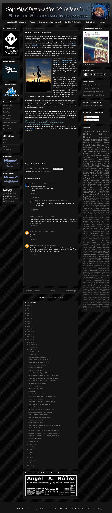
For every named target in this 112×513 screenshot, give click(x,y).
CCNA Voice (94, 232)
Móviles (95, 239)
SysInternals (105, 240)
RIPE (5, 146)
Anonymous (87, 196)
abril (30, 455)
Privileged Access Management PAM (94, 299)
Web (107, 217)
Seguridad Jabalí (100, 140)
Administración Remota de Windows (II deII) (41, 401)
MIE (84, 198)
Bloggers (34, 171)
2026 (29, 305)
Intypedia (95, 284)
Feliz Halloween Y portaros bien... (38, 352)
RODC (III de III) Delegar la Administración (41, 373)
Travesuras (87, 160)
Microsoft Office (88, 214)
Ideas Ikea (106, 282)
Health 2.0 (103, 280)
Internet (93, 151)
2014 (29, 337)
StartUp (85, 306)
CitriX (107, 272)
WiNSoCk (33, 245)
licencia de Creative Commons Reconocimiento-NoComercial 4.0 (10, 199)
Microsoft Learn (104, 256)
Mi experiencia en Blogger (36, 399)
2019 (29, 324)
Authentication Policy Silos (100, 265)
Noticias (105, 155)
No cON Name (96, 258)
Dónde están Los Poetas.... (36, 422)
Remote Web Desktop (35, 367)
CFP (105, 268)
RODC (99, 260)
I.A (93, 253)
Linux (107, 196)
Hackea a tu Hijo (95, 187)
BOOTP (85, 267)
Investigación (99, 254)
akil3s (32, 184)
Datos (91, 191)
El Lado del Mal (8, 105)
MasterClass (105, 287)
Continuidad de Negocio (95, 273)
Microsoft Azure (103, 151)
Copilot (85, 247)
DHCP (85, 233)
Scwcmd (85, 302)
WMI (100, 308)
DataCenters (102, 275)
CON (97, 272)
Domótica (100, 277)
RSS (93, 240)
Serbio (32, 232)
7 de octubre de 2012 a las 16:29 (58, 200)
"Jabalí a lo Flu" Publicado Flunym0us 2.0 (40, 404)
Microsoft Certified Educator (96, 167)
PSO (96, 296)
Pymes (106, 160)
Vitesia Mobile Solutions (35, 388)
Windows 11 (105, 308)
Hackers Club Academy (100, 223)
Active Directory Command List (37, 386)
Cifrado (106, 161)
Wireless (106, 261)
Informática (99, 172)
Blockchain (86, 268)
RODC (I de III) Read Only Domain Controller (41, 380)
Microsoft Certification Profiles (93, 186)
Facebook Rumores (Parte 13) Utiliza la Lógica (42, 396)
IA (95, 253)
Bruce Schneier (93, 268)
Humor (97, 143)
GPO (84, 187)
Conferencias (88, 147)
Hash (98, 280)
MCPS (85, 182)
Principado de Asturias (92, 163)
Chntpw (104, 272)
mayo (30, 452)
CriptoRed (86, 179)
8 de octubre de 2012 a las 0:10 (44, 216)
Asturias (86, 153)
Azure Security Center (100, 230)
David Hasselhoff (103, 249)
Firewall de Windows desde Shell (38, 415)
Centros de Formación (92, 198)
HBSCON (90, 280)
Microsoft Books (103, 203)
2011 (29, 466)
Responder (33, 193)
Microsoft (88, 142)
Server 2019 (87, 261)
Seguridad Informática (96, 131)
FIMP (94, 212)
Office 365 (106, 292)
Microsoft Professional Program (99, 237)
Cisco (92, 175)
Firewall (99, 251)
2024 (29, 310)
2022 (29, 316)
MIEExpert (106, 212)
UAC (97, 308)
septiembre (32, 441)
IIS (103, 253)
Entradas (88, 117)
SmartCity (100, 304)
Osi (84, 240)
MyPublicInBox (87, 258)
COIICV (94, 272)
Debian (85, 251)
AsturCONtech (87, 265)
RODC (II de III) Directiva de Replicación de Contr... (43, 375)
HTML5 (95, 280)
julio (30, 447)
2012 (29, 342)
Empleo (85, 221)
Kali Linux (106, 254)
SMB (107, 301)
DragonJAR (7, 129)
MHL (103, 285)
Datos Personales (99, 191)
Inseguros (40, 171)
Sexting (89, 304)
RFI (91, 301)
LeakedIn (93, 285)
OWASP (99, 292)
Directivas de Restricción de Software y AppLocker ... (44, 430)
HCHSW (86, 193)
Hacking (87, 134)
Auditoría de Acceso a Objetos (37, 365)
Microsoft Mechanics (103, 289)
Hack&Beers (91, 233)
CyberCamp (105, 247)
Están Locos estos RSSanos (37, 357)
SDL (101, 301)
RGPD (94, 301)
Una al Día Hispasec (10, 122)
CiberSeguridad (88, 167)
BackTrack (96, 207)
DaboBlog (6, 108)
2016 (29, 331)
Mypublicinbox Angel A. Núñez (93, 105)
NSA (100, 239)
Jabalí (101, 284)
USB (97, 261)
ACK (101, 263)
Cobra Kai (85, 273)
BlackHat (106, 267)
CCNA (99, 189)
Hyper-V (85, 191)
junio (30, 449)
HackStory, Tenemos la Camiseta (38, 394)
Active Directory (89, 161)
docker (85, 309)
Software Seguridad (102, 194)
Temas (32, 22)
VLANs (101, 261)
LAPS (89, 285)
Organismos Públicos (89, 296)
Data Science (92, 249)
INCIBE (5, 139)
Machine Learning (94, 287)
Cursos (87, 140)
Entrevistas (95, 196)
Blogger (106, 186)
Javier (32, 216)
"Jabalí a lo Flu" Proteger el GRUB (38, 362)
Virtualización (87, 244)
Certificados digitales (99, 200)
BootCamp (86, 232)
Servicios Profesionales (73, 22)
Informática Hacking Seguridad (50, 22)
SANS (97, 301)
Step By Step (91, 306)
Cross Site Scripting (94, 247)
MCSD (106, 184)
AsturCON (106, 263)
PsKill (107, 299)
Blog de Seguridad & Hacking (15, 22)
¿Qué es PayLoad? (34, 428)
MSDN (107, 285)
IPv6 (101, 282)
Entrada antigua (71, 291)
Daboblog (86, 201)
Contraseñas (105, 273)
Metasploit (95, 256)
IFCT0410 (94, 282)
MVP (90, 203)
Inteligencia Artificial (89, 254)
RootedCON (105, 260)
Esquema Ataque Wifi (34, 438)
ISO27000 (86, 224)
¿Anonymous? (32, 354)
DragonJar (86, 208)
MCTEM (99, 285)
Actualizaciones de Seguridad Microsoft (40, 412)
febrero (31, 460)
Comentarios (89, 120)
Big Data (96, 219)
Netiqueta (90, 292)
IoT (98, 284)
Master (93, 224)
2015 (29, 334)
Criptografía (95, 165)
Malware (105, 153)
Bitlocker (100, 267)
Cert (100, 272)
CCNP (99, 268)
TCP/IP (101, 228)
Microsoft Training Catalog (91, 205)
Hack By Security (103, 201)
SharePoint (94, 304)
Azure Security (88, 177)
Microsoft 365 (87, 210)
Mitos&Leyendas (92, 290)
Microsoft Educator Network (92, 174)
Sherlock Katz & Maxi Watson (37, 383)
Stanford (106, 304)
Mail (95, 203)
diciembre (32, 344)
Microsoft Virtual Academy (96, 157)
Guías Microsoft (104, 208)
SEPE (104, 301)
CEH (102, 268)
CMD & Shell (90, 22)
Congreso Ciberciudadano (100, 246)
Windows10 (98, 175)
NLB (99, 290)
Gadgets (102, 279)
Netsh (95, 292)
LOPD (102, 196)
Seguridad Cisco (103, 193)
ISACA (107, 253)
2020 (29, 321)
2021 (29, 318)
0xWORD (6, 125)
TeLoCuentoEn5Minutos (90, 242)
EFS (94, 279)
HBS (107, 191)
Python (85, 301)
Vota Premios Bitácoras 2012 (37, 370)
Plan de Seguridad (94, 182)
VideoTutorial (105, 242)
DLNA (96, 275)
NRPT (103, 290)
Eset (91, 208)
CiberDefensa (105, 207)
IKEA (98, 282)
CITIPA (89, 272)
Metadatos (95, 235)
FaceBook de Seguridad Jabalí (93, 92)
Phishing (95, 297)
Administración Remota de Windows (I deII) (41, 409)
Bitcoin (95, 267)
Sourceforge (7, 149)
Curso (98, 153)
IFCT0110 (99, 253)
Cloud (100, 160)
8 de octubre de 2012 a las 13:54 (45, 232)
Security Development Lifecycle (96, 302)
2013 (29, 339)
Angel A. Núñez (38, 168)
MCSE (107, 170)
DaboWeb (6, 112)
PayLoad (90, 297)
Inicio (53, 291)
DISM (84, 249)
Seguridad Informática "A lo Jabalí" (10, 194)
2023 (29, 313)
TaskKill (88, 308)
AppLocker (86, 230)
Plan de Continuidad (103, 297)
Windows (86, 149)
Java (104, 284)
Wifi (84, 219)
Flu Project (6, 119)
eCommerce (90, 263)
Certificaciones (97, 149)
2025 (29, 308)
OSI (4, 142)
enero (31, 462)
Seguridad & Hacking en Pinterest (94, 95)
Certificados (105, 181)
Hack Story (105, 221)
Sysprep (98, 306)
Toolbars (93, 308)
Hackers (102, 22)
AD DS (90, 207)
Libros (92, 172)
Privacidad (100, 177)
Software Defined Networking (92, 217)
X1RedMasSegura (89, 189)
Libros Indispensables (92, 155)
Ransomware (105, 216)
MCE (107, 172)
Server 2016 (103, 147)
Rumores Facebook (90, 170)
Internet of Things (87, 284)
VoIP (103, 217)
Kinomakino (47, 171)
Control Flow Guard (88, 275)
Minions (85, 290)
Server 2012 (104, 168)
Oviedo (85, 172)
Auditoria (89, 219)
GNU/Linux (96, 221)
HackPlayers (7, 115)
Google (100, 170)
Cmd (107, 177)
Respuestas (35, 197)
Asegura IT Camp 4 (34, 407)
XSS (84, 263)
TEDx (107, 228)
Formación (103, 137)
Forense (92, 201)
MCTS (93, 193)
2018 (29, 326)
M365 (84, 256)
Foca (90, 221)
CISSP (99, 244)
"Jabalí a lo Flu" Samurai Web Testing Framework (43, 378)
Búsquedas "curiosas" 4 (35, 420)
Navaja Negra (96, 226)
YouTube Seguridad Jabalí (91, 88)
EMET (97, 279)
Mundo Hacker (87, 239)
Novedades (105, 239)
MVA (98, 167)
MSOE (89, 256)
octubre (31, 349)
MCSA (92, 153)
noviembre (32, 347)
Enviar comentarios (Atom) (55, 297)
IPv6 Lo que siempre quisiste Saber (39, 417)
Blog (95, 160)
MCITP (106, 187)
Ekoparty (89, 212)
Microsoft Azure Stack (89, 289)
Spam (93, 261)
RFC (88, 301)
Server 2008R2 (88, 194)
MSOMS (85, 287)
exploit (97, 263)
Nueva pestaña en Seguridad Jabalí (39, 360)
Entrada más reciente (32, 291)
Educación (100, 184)
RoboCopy (31, 391)
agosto (31, 444)
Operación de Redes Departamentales (96, 294)
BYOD (90, 267)
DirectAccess (92, 277)
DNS (107, 200)
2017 (29, 329)
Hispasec (99, 212)
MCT (107, 145)
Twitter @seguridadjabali (91, 85)
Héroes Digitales (100, 233)
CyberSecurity (104, 219)
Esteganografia (92, 251)
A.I (94, 244)
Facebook (105, 165)
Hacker (106, 189)
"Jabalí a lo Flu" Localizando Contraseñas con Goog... (44, 425)
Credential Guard (103, 232)
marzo (31, 457)
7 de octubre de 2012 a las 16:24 (44, 184)
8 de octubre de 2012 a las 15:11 (46, 245)
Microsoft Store (100, 214)
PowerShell (95, 181)
